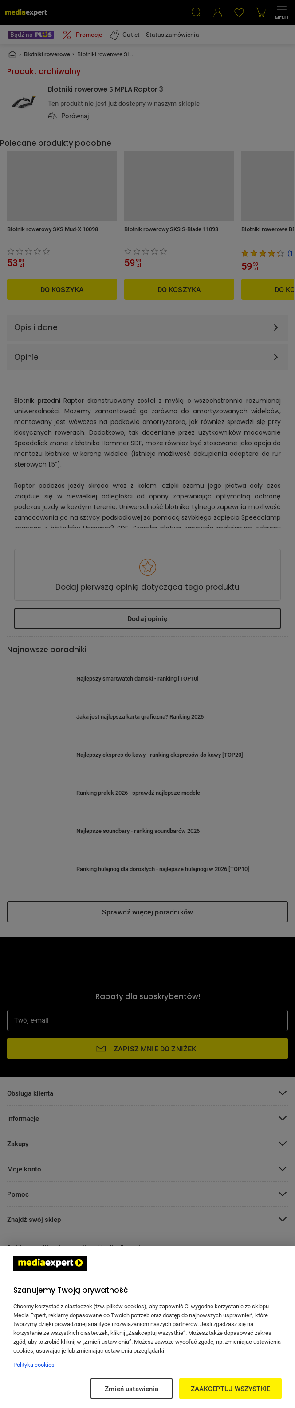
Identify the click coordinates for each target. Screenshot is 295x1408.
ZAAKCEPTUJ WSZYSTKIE (230, 1388)
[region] (147, 1327)
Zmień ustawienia (131, 1388)
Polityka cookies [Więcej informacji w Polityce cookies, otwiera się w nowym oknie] (34, 1365)
